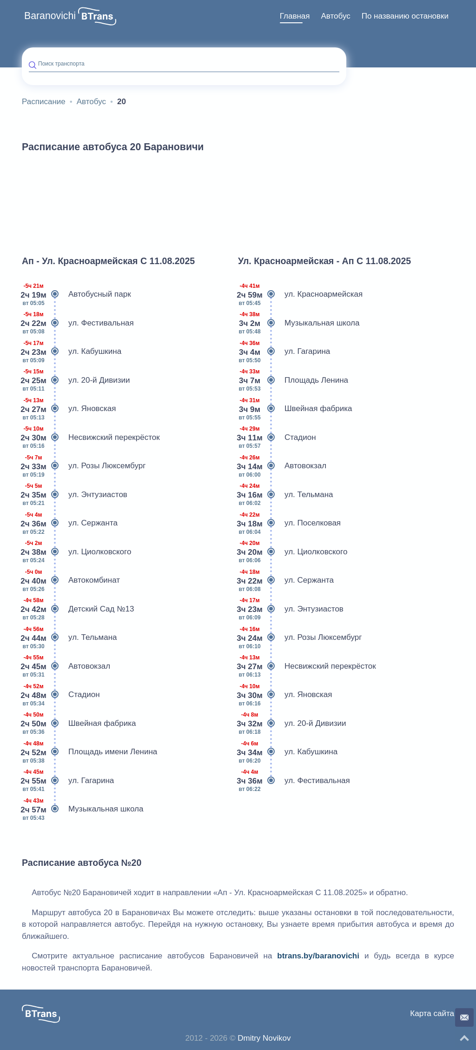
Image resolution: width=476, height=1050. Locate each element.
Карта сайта (432, 1013)
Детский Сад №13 (78, 609)
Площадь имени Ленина (89, 751)
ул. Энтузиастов (74, 494)
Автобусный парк (76, 294)
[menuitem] (295, 16)
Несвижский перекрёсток (91, 437)
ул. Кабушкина (71, 351)
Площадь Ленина (293, 380)
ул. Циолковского (76, 551)
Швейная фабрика (79, 723)
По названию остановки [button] (405, 16)
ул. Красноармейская (300, 294)
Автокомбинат (71, 580)
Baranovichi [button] (50, 15)
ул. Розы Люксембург (83, 465)
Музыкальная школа (82, 809)
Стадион (61, 694)
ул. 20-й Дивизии (76, 380)
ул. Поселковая (289, 523)
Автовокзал (66, 666)
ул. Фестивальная (78, 323)
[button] (97, 16)
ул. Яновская (69, 408)
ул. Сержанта (70, 523)
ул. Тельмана (69, 637)
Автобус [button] (335, 16)
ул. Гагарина (68, 780)
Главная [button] (295, 16)
